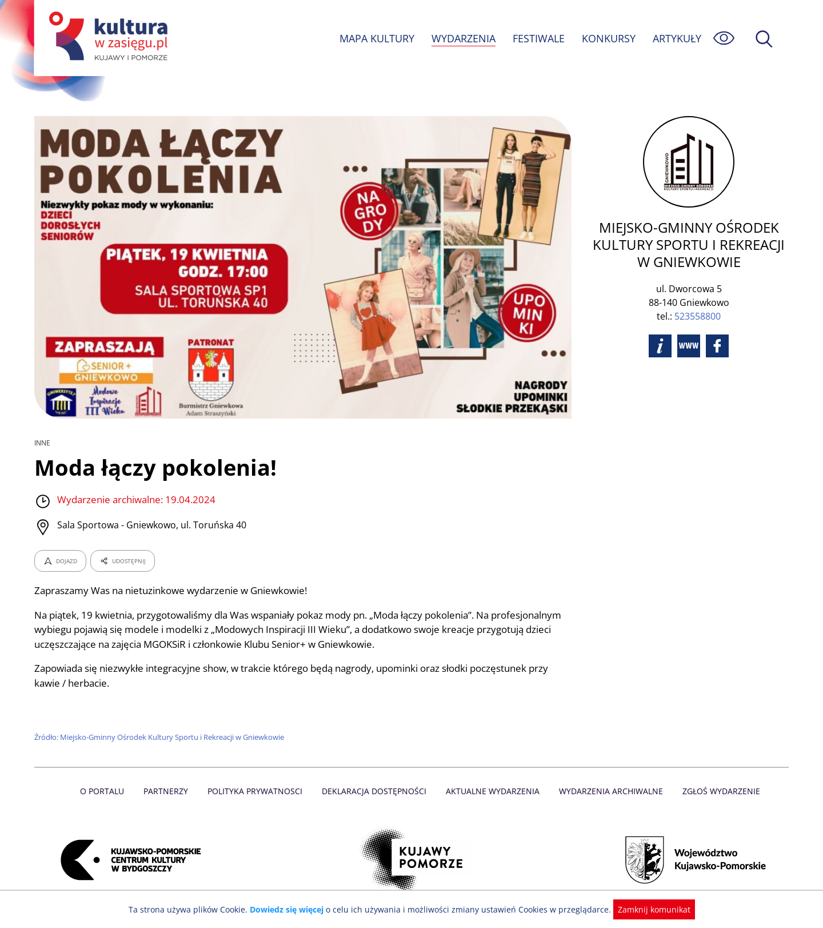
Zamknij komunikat (647, 909)
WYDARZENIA (462, 38)
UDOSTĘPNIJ (122, 560)
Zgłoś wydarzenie (716, 791)
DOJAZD (60, 560)
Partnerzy (169, 791)
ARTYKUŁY (676, 38)
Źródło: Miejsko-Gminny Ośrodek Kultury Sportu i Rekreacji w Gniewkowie (161, 737)
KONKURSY (608, 38)
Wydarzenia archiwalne (608, 791)
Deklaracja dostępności (374, 791)
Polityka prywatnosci (257, 791)
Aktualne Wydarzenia (492, 791)
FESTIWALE (538, 38)
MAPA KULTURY (375, 38)
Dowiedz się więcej (291, 909)
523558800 (697, 316)
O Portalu (107, 791)
